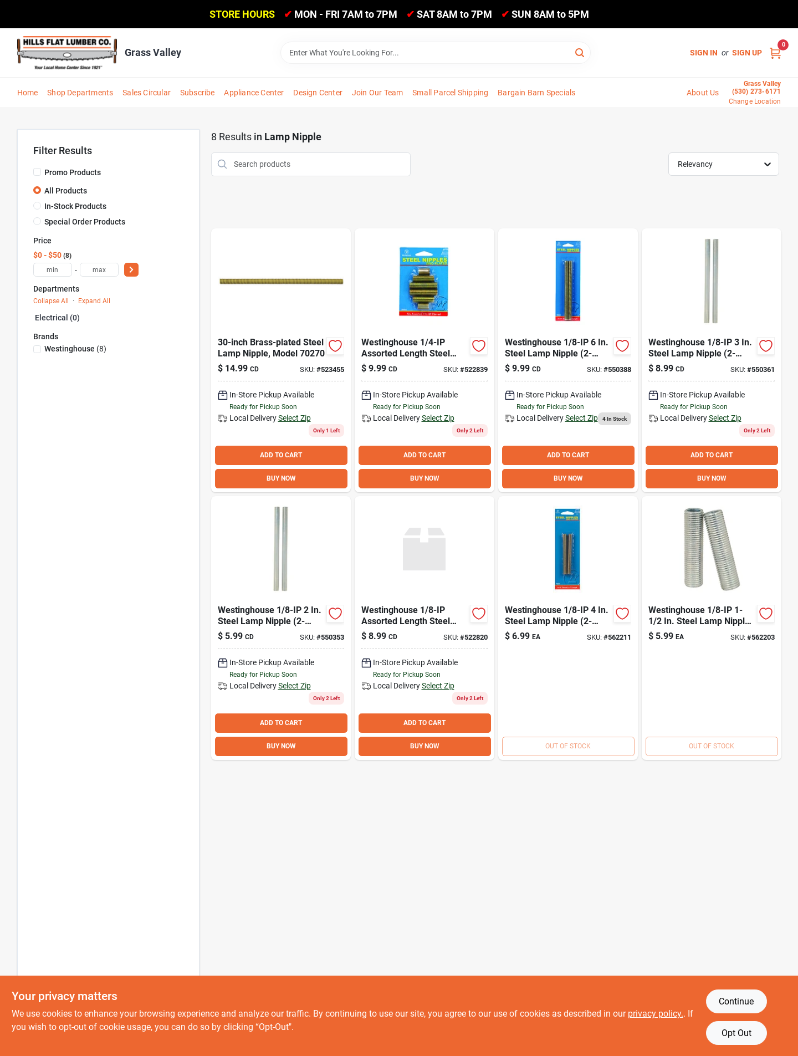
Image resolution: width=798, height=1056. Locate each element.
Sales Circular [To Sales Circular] (146, 92)
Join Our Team (377, 92)
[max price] (99, 270)
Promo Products (72, 172)
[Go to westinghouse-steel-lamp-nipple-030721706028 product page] (281, 628)
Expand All (94, 301)
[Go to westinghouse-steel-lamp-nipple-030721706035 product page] (711, 360)
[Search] (580, 52)
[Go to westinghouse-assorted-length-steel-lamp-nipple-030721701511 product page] (424, 360)
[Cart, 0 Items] (775, 53)
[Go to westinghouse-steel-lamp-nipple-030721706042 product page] (568, 628)
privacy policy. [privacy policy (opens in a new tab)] (655, 1013)
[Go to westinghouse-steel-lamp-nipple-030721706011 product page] (711, 628)
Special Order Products (84, 222)
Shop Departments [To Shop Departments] (80, 92)
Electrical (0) (57, 317)
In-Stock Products (75, 206)
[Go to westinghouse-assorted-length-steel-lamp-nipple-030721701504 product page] (424, 628)
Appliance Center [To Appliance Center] (254, 92)
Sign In (704, 52)
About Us (703, 92)
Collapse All (51, 301)
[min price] (52, 270)
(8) (75, 348)
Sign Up (747, 52)
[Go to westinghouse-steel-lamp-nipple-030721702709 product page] (281, 360)
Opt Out (736, 1033)
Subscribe (197, 92)
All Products (65, 190)
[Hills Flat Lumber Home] (67, 52)
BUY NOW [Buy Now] (281, 478)
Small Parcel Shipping (450, 92)
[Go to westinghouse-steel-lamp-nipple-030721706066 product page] (568, 360)
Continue (736, 1001)
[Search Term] (435, 53)
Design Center (317, 92)
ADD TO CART (281, 455)
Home (27, 92)
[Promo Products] (37, 172)
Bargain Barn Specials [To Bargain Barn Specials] (536, 92)
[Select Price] (131, 270)
